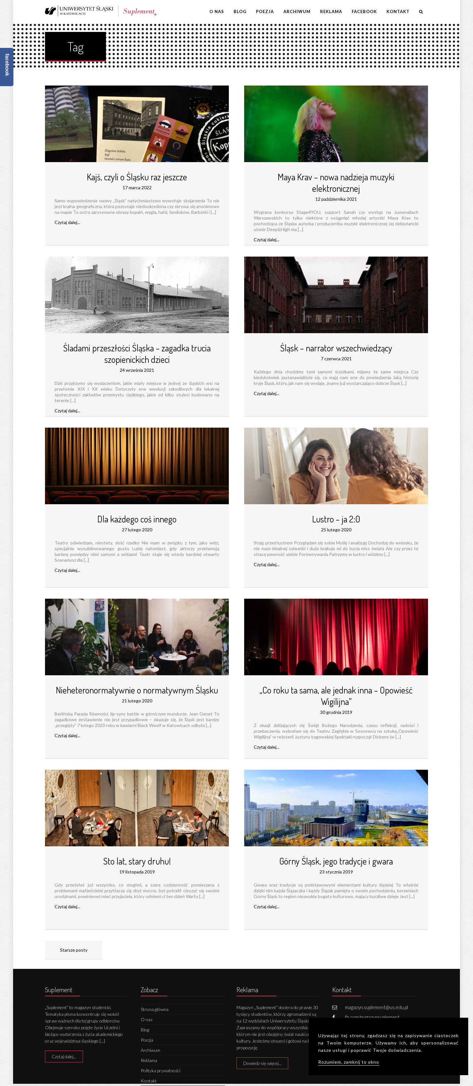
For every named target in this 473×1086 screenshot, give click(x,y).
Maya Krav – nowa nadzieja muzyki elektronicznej (336, 182)
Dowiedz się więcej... (262, 1063)
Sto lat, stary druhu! (137, 861)
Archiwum (297, 11)
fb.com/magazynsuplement (372, 1017)
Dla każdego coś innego (136, 519)
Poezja (265, 11)
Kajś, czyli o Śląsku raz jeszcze (137, 177)
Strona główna (155, 1009)
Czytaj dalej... (67, 222)
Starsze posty (73, 950)
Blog (240, 11)
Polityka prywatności (160, 1070)
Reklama (331, 11)
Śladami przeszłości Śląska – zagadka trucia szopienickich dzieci (137, 353)
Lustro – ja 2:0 (336, 519)
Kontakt (398, 11)
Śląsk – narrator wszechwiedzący (336, 348)
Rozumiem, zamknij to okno (348, 1062)
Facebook (364, 11)
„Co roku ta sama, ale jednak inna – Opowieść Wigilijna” (336, 695)
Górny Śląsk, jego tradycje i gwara (336, 861)
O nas (216, 11)
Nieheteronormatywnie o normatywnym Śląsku (137, 690)
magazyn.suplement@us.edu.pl (376, 1007)
